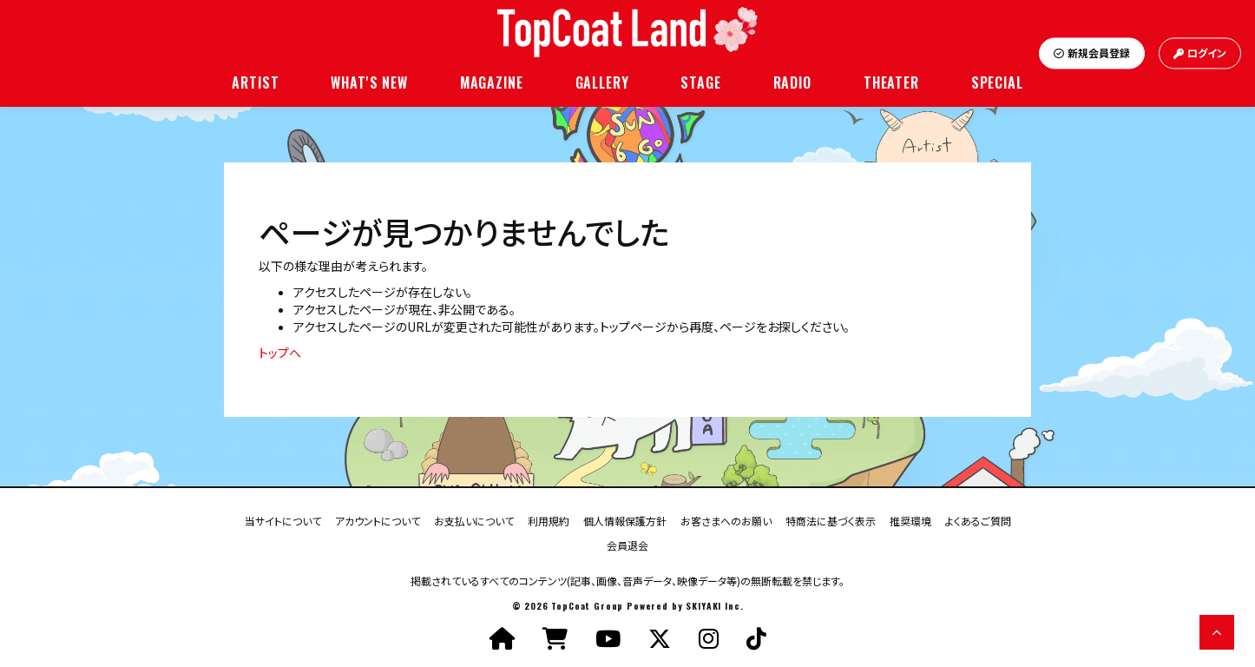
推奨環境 (910, 519)
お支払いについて (474, 519)
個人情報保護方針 (625, 519)
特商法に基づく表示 (830, 519)
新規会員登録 (1092, 53)
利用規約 (548, 519)
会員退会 (627, 544)
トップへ (280, 352)
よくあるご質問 (978, 519)
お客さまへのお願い (726, 519)
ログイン (1199, 53)
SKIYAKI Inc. (714, 605)
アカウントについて (377, 519)
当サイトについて (283, 519)
